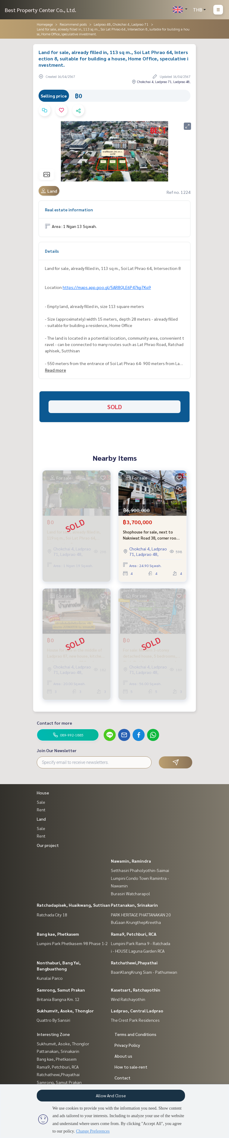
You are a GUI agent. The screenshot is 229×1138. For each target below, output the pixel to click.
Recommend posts (73, 24)
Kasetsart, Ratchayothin (135, 989)
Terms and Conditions (135, 1034)
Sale (41, 802)
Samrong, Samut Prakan (61, 989)
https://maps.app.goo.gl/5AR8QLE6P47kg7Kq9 (107, 287)
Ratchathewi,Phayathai (134, 962)
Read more (55, 370)
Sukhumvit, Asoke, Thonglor (65, 1010)
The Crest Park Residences (135, 1020)
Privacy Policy (127, 1045)
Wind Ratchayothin (128, 999)
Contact (122, 1077)
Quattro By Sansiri (53, 1020)
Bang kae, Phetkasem (58, 934)
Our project (48, 845)
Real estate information (69, 209)
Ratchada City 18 (52, 914)
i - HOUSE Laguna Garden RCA (138, 951)
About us (123, 1056)
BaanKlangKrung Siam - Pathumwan (144, 972)
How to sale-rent (130, 1066)
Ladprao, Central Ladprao (137, 1010)
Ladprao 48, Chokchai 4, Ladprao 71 (121, 24)
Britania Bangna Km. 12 (58, 999)
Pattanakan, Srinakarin (134, 905)
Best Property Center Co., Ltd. (40, 9)
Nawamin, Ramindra (131, 861)
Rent (41, 809)
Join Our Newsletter (57, 750)
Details (52, 251)
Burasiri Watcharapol (130, 893)
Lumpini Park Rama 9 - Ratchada (140, 943)
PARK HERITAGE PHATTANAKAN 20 (141, 914)
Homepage (45, 24)
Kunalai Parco (50, 978)
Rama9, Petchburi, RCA (133, 934)
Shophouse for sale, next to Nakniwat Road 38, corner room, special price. (152, 535)
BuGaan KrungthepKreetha (136, 922)
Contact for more (54, 723)
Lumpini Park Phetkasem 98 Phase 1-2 (72, 943)
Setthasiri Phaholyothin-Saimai (140, 870)
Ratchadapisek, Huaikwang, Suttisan (73, 905)
